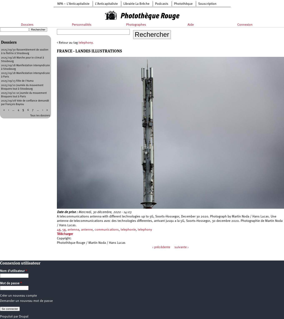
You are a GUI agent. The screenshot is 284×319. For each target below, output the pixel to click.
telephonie (128, 229)
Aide (191, 25)
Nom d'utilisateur (13, 271)
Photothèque (183, 4)
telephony (145, 229)
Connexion (245, 25)
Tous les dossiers (40, 115)
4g (58, 229)
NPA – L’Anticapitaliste (73, 4)
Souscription (207, 4)
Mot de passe (11, 283)
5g (64, 229)
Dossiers (27, 25)
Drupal (23, 316)
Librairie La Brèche (136, 4)
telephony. (86, 42)
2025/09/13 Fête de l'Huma (17, 81)
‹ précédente (161, 247)
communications (107, 229)
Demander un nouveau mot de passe (26, 301)
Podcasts (161, 4)
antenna (73, 229)
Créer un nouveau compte (18, 295)
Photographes (136, 25)
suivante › (181, 247)
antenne (87, 229)
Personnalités (81, 25)
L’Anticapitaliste (106, 4)
